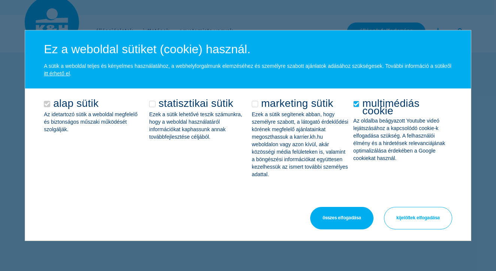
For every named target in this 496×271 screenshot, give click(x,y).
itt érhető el (57, 73)
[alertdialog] (248, 135)
